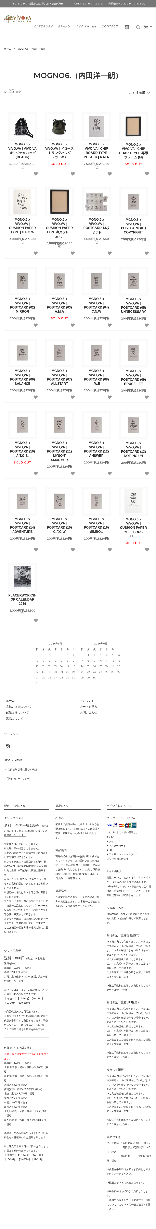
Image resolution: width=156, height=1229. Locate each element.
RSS (7, 757)
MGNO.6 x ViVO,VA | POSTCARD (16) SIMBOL (96, 524)
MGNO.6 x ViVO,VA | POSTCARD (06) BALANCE (22, 375)
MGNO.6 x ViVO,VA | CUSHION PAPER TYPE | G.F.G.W (22, 224)
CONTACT (110, 26)
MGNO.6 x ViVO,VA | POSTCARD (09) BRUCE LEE (133, 376)
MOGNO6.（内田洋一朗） (32, 48)
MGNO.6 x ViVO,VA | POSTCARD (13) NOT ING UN (133, 447)
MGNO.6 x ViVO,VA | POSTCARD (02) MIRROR (22, 303)
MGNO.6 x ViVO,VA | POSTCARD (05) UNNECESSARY (133, 304)
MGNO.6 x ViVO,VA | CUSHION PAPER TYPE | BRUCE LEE (133, 526)
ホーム (7, 48)
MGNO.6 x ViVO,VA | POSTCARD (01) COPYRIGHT (133, 224)
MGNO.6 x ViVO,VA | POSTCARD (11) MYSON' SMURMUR (59, 449)
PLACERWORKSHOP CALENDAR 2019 (22, 598)
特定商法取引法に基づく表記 (22, 763)
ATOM (16, 757)
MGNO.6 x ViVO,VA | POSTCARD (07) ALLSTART (59, 375)
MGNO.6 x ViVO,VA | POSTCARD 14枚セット (96, 224)
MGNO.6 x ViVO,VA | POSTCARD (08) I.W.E (96, 375)
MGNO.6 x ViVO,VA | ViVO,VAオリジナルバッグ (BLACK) (22, 149)
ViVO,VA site (86, 26)
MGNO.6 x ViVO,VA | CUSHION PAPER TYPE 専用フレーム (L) (59, 226)
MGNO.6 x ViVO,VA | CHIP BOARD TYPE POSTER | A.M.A (96, 149)
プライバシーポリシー (18, 769)
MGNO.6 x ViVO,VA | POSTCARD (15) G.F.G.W (59, 524)
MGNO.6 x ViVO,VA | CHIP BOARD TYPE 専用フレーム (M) (133, 149)
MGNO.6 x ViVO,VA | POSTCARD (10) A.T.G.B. (22, 447)
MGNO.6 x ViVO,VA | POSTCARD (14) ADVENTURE (22, 524)
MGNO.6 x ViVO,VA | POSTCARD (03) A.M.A (59, 303)
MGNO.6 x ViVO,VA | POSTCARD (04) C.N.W (96, 303)
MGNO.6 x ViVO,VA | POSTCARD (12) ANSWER (96, 447)
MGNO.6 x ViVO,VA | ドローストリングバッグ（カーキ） (59, 149)
